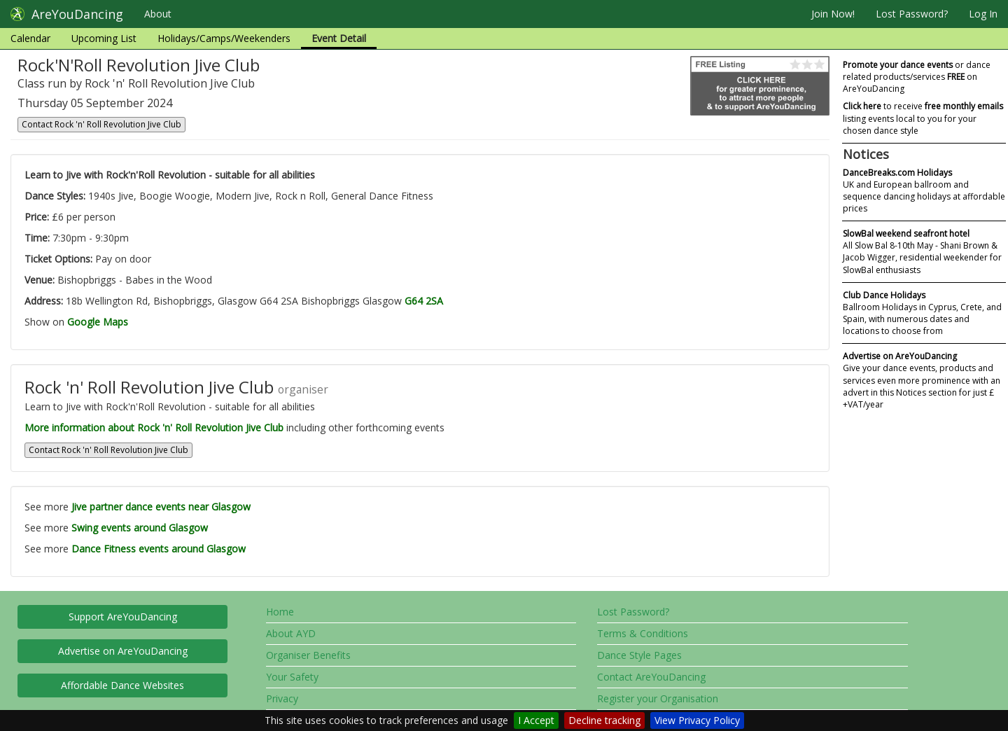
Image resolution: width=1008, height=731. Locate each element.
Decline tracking (604, 720)
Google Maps (97, 321)
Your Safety (292, 676)
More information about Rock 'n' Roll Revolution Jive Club (154, 427)
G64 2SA (424, 300)
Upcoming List (103, 38)
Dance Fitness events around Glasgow (158, 548)
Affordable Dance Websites (122, 685)
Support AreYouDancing (123, 616)
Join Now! (833, 13)
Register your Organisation (657, 698)
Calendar (30, 38)
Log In (983, 13)
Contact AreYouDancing (651, 676)
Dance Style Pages (639, 655)
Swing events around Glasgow (139, 527)
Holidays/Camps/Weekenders (224, 38)
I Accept (536, 720)
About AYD (291, 633)
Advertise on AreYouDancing (123, 650)
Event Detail (339, 38)
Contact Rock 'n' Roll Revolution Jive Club (101, 124)
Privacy (282, 698)
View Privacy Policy (697, 720)
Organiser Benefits (308, 655)
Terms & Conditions (642, 633)
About (158, 13)
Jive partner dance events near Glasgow (161, 506)
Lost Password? (912, 13)
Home (280, 611)
